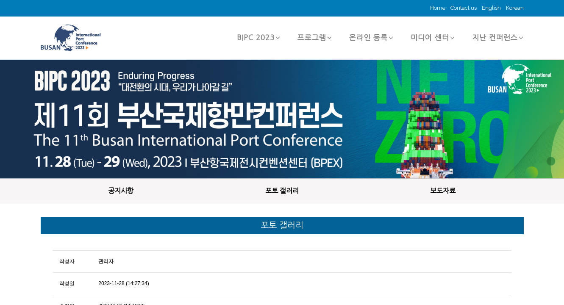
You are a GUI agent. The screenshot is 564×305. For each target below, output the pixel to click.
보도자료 (443, 190)
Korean (515, 8)
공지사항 (120, 190)
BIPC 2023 (259, 37)
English (491, 8)
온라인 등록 (371, 37)
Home (437, 8)
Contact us (463, 8)
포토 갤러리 (282, 190)
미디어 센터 (433, 37)
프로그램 (314, 37)
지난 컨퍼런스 (498, 37)
